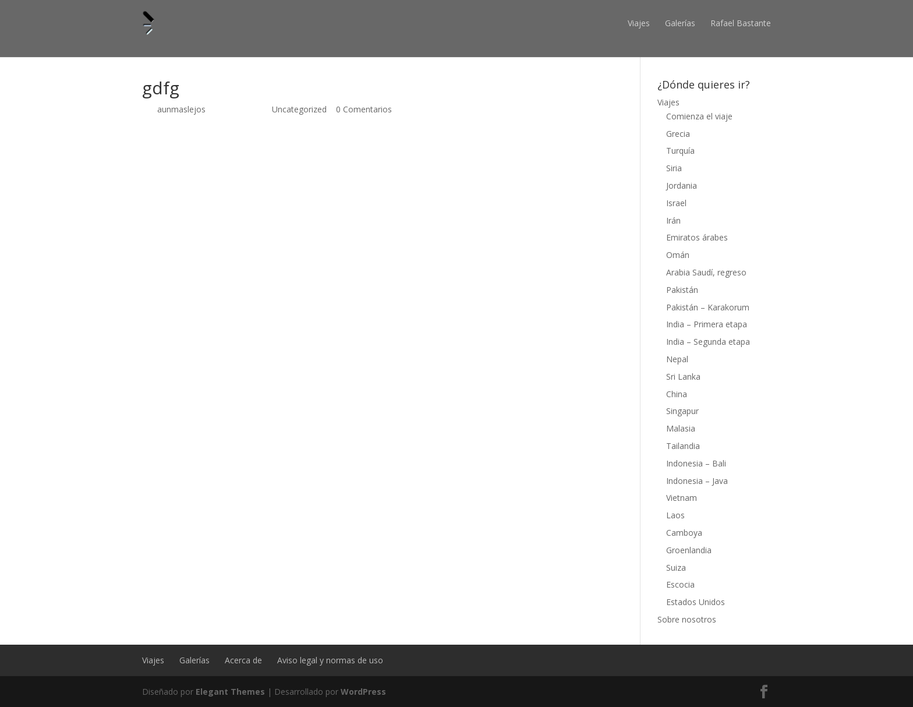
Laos (675, 515)
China (676, 394)
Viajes (639, 23)
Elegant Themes (230, 691)
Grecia (678, 133)
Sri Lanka (683, 376)
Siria (674, 168)
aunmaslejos (181, 109)
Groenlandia (689, 550)
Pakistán (682, 289)
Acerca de (243, 660)
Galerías (680, 23)
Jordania (681, 185)
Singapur (682, 410)
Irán (673, 220)
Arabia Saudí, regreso (706, 272)
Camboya (684, 532)
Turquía (680, 150)
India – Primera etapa (706, 324)
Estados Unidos (695, 601)
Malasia (680, 428)
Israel (676, 202)
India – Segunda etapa (708, 341)
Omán (677, 254)
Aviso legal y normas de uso (330, 660)
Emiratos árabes (697, 237)
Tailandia (683, 445)
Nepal (677, 359)
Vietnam (681, 497)
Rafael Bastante (740, 23)
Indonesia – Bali (696, 463)
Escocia (680, 584)
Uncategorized (299, 109)
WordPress (363, 691)
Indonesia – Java (697, 480)
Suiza (676, 567)
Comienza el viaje (699, 116)
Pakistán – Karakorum (707, 307)
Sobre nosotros (686, 619)
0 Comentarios (364, 109)
